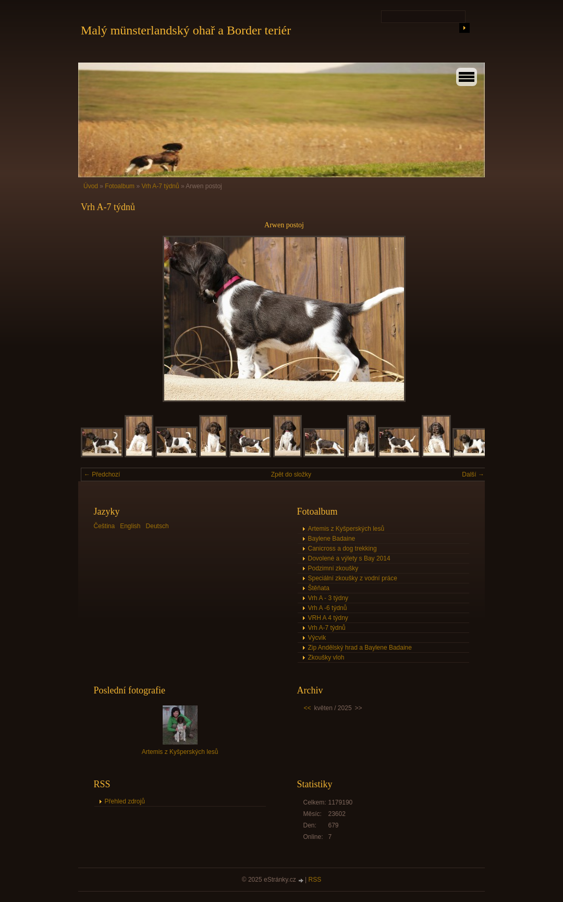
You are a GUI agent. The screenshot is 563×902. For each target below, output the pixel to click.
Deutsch (157, 526)
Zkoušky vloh (326, 657)
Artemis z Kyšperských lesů (346, 528)
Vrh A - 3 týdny (328, 598)
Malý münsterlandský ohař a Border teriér (186, 30)
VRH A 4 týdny (328, 617)
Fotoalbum (119, 186)
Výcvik (317, 637)
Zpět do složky (291, 474)
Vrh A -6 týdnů (327, 608)
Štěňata (318, 588)
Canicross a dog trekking (342, 548)
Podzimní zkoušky (333, 568)
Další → (473, 474)
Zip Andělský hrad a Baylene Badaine (360, 647)
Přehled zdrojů (125, 801)
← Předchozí (102, 474)
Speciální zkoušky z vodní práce (352, 578)
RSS (315, 879)
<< (307, 708)
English (130, 526)
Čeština (104, 526)
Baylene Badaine (332, 538)
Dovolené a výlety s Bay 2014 (349, 558)
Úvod (90, 186)
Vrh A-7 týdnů (160, 186)
